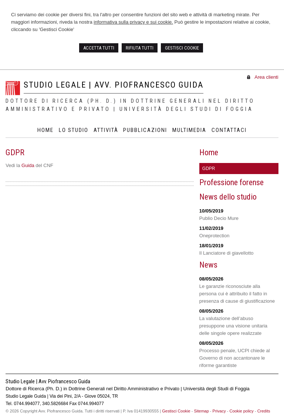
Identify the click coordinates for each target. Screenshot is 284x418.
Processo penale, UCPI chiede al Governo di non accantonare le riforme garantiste (234, 358)
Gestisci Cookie (176, 411)
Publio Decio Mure (219, 218)
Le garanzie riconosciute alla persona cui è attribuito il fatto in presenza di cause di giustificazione (237, 293)
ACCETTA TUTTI (98, 48)
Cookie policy (241, 411)
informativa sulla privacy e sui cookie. (133, 22)
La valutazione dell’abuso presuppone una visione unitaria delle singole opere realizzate (233, 326)
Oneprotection (214, 235)
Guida (27, 165)
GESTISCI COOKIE (182, 48)
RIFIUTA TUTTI (139, 48)
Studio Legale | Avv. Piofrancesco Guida (113, 84)
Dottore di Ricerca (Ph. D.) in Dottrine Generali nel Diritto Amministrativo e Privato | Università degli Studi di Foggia (130, 105)
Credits (263, 411)
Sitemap (201, 411)
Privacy (219, 411)
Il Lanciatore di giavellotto (226, 253)
